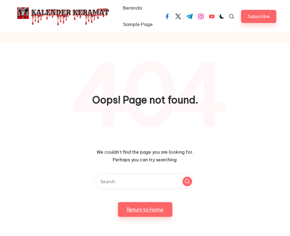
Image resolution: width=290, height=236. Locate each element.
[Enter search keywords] (145, 181)
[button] (258, 16)
